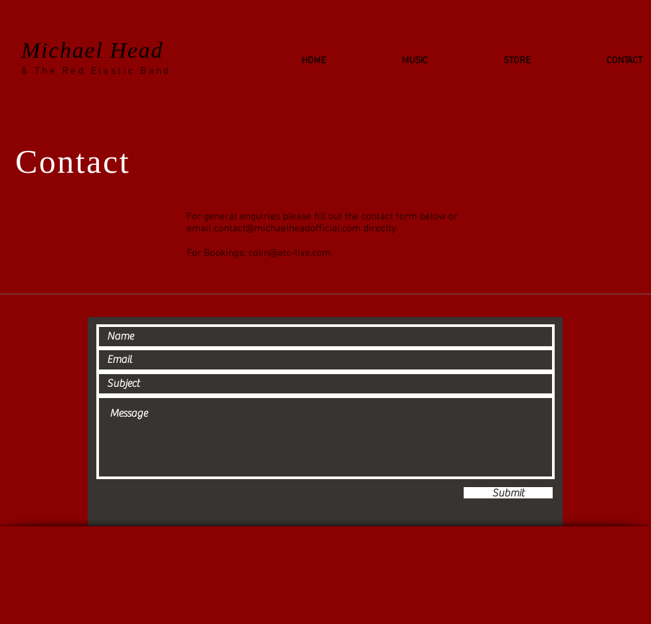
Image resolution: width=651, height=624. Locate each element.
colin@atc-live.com (289, 253)
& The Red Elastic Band (96, 71)
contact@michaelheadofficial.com (287, 229)
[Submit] (508, 492)
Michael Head (92, 50)
